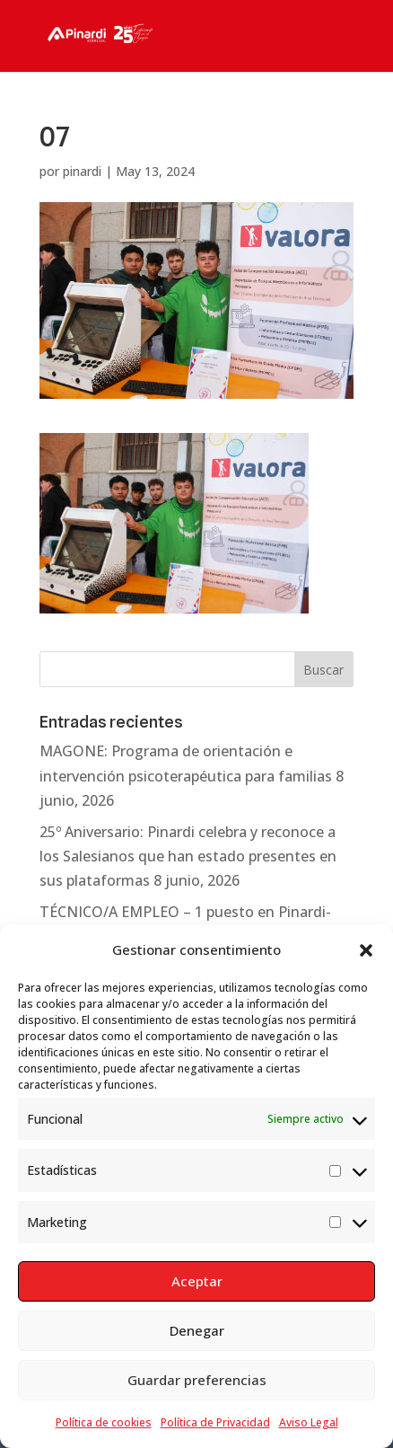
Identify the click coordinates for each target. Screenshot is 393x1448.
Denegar (197, 1330)
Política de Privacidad (215, 1422)
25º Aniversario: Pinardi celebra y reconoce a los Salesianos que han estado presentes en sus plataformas (187, 856)
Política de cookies (104, 1422)
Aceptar (197, 1281)
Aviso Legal (308, 1422)
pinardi (82, 171)
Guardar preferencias (196, 1380)
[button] (366, 950)
